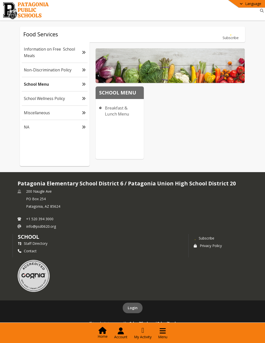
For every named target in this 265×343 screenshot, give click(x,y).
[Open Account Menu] (120, 333)
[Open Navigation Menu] (162, 333)
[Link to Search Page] (261, 10)
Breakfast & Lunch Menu (117, 111)
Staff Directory (32, 243)
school (28, 236)
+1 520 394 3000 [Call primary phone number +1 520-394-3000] (39, 218)
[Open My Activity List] (143, 333)
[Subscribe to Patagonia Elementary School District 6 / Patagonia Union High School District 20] (204, 238)
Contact (27, 251)
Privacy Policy (208, 245)
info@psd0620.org (41, 226)
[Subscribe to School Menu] (231, 34)
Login (133, 307)
